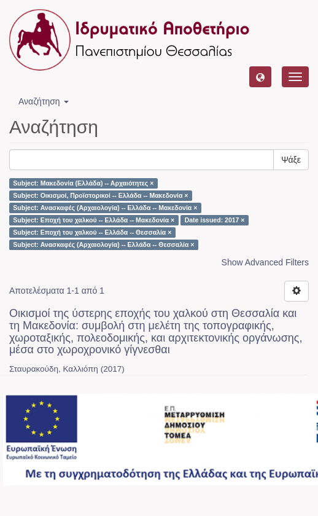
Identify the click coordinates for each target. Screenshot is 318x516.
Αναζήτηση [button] (43, 101)
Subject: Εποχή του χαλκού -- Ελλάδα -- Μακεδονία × (93, 220)
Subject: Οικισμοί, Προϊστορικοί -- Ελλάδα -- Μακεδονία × (100, 195)
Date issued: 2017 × (215, 220)
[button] (260, 76)
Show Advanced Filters (265, 262)
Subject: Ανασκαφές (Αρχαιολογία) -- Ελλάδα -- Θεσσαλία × (103, 244)
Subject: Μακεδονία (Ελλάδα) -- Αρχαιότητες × (83, 183)
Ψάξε (291, 160)
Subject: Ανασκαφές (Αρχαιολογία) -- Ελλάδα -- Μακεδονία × (105, 207)
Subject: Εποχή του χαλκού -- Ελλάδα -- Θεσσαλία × (92, 232)
